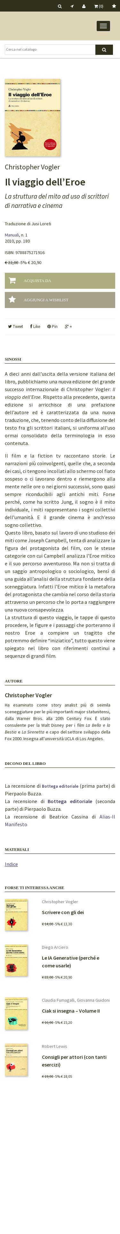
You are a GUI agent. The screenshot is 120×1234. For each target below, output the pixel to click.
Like (35, 326)
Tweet (15, 326)
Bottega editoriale (61, 786)
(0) (98, 6)
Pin (52, 326)
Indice (11, 864)
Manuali (12, 235)
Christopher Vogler (28, 695)
